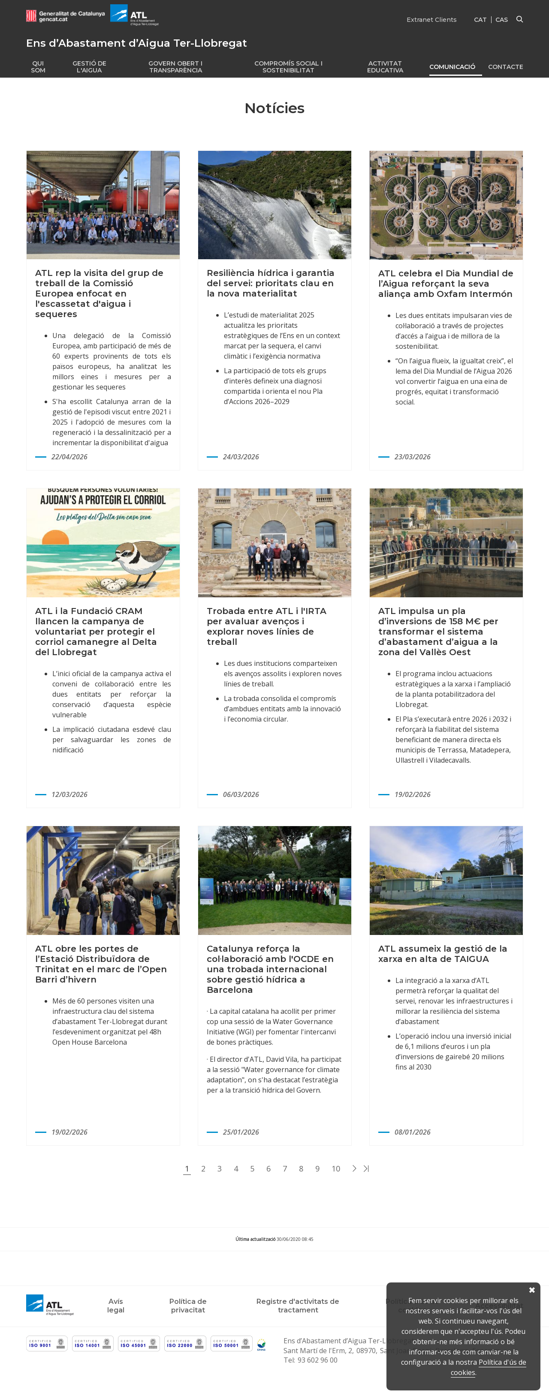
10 (336, 1168)
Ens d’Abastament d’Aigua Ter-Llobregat (349, 1340)
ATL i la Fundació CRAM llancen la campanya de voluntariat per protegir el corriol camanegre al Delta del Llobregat (96, 631)
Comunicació (452, 67)
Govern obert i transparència (175, 67)
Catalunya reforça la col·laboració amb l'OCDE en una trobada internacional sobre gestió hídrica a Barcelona (270, 969)
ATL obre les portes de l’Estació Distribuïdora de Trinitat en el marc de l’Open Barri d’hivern (101, 964)
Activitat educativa (385, 67)
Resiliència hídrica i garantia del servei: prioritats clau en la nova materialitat (271, 283)
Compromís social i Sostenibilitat (288, 67)
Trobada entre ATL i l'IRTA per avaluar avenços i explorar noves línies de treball (266, 626)
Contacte (505, 67)
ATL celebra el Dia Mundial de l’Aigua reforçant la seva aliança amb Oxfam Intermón (445, 283)
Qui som (38, 67)
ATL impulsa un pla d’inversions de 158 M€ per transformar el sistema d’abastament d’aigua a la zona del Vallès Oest (438, 631)
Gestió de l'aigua (89, 67)
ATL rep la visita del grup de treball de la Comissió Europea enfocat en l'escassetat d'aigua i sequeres (99, 293)
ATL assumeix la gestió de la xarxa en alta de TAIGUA (442, 954)
